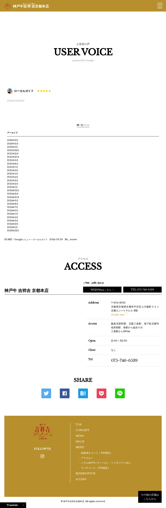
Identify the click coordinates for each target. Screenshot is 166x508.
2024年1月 (12, 227)
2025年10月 (13, 157)
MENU (80, 447)
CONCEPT (83, 430)
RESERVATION (85, 473)
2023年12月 (13, 230)
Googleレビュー (22, 239)
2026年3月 (12, 140)
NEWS (80, 436)
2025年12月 (13, 150)
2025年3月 (12, 180)
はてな (83, 393)
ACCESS (81, 479)
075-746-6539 (124, 360)
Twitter (46, 393)
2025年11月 (13, 153)
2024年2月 (12, 224)
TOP (79, 424)
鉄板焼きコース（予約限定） (97, 452)
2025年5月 (12, 173)
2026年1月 (12, 147)
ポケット (101, 393)
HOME (8, 239)
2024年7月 (12, 207)
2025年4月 (12, 177)
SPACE (80, 441)
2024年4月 (12, 217)
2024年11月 (13, 193)
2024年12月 (13, 190)
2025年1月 (12, 187)
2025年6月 (12, 170)
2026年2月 (12, 143)
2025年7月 (12, 167)
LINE (120, 393)
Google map (119, 314)
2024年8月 (12, 204)
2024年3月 (12, 220)
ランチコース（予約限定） (95, 467)
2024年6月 (12, 210)
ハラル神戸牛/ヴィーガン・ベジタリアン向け (106, 462)
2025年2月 (12, 183)
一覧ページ (83, 125)
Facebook (65, 393)
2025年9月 (12, 160)
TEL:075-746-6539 (142, 289)
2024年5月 (12, 213)
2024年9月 (12, 200)
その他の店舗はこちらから (150, 496)
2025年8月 (12, 163)
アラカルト (87, 458)
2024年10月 (13, 197)
